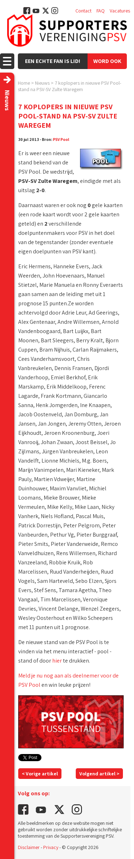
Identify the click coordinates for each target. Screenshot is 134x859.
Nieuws (42, 83)
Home (24, 83)
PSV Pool (61, 139)
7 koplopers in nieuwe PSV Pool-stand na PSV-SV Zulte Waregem (69, 86)
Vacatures (120, 10)
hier (57, 660)
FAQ (100, 10)
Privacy (50, 847)
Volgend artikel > (99, 773)
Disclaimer (29, 847)
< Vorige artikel (40, 773)
